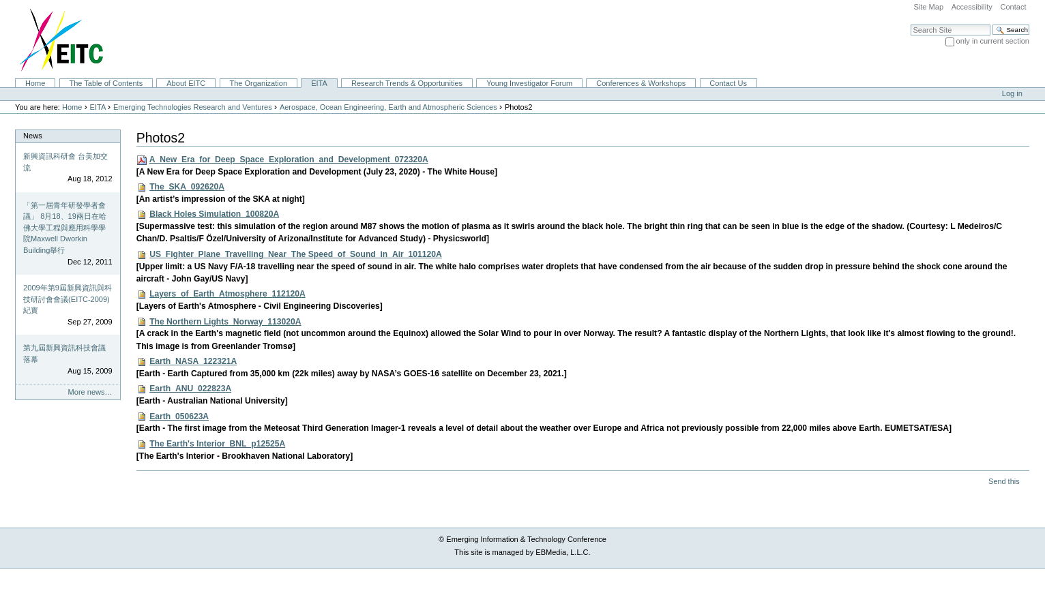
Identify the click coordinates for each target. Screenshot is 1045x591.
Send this (1003, 481)
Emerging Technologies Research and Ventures (192, 107)
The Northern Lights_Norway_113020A (225, 322)
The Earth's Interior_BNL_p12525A (217, 444)
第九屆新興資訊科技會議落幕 (64, 353)
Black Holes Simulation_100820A (214, 214)
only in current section (992, 41)
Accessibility (972, 7)
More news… (90, 392)
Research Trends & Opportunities (406, 83)
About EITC (185, 83)
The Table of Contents (106, 83)
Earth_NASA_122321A (193, 361)
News (32, 136)
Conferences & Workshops (641, 83)
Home (35, 83)
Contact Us (728, 83)
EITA (319, 83)
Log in (1012, 93)
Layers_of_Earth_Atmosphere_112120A (227, 294)
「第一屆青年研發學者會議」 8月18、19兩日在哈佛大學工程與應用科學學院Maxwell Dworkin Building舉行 (64, 227)
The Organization (258, 83)
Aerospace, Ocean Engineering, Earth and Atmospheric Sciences (388, 107)
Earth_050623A (179, 416)
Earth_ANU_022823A (190, 388)
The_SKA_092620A (186, 187)
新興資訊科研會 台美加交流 (65, 162)
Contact (1013, 7)
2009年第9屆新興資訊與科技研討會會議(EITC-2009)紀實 (67, 299)
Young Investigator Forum (529, 83)
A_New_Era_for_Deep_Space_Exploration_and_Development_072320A (288, 159)
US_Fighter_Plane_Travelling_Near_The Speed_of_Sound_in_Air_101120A (295, 254)
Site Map (928, 7)
